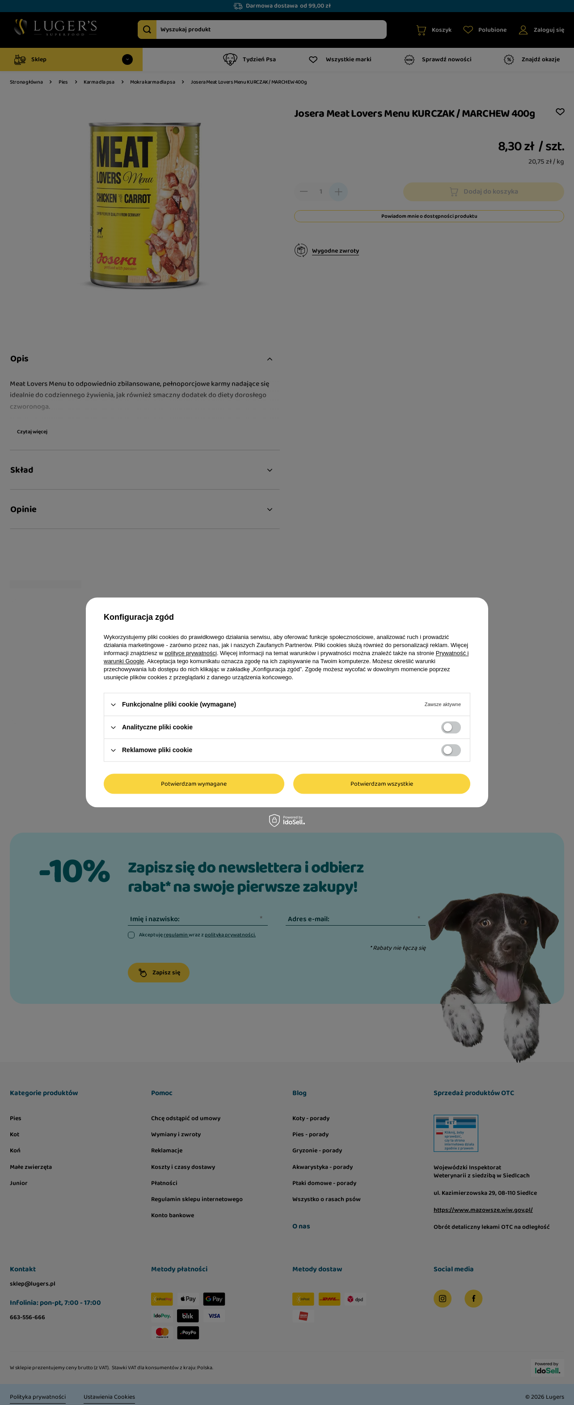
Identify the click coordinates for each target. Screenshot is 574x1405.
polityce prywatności (191, 653)
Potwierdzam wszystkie (381, 784)
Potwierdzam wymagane (194, 784)
